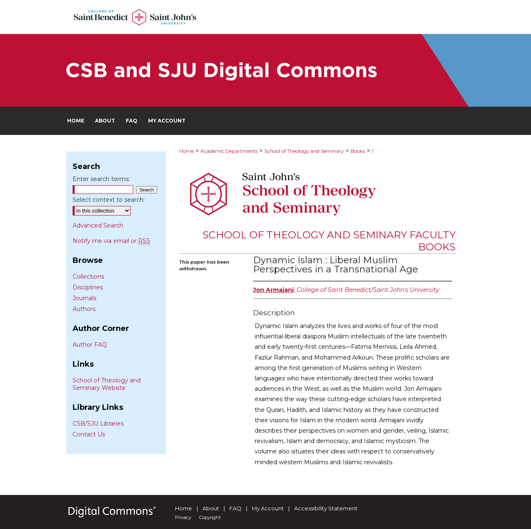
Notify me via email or (111, 241)
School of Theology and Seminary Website (107, 384)
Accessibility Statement (326, 508)
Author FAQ (90, 344)
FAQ (235, 508)
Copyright (210, 517)
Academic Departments (229, 151)
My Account (268, 508)
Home (186, 151)
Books (358, 151)
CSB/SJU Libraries (98, 423)
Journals (84, 298)
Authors (84, 309)
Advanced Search (98, 225)
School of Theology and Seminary (304, 151)
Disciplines (88, 287)
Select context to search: (109, 199)
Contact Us (89, 434)
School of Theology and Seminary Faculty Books (328, 241)
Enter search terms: (101, 179)
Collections (88, 276)
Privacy (183, 517)
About (210, 508)
